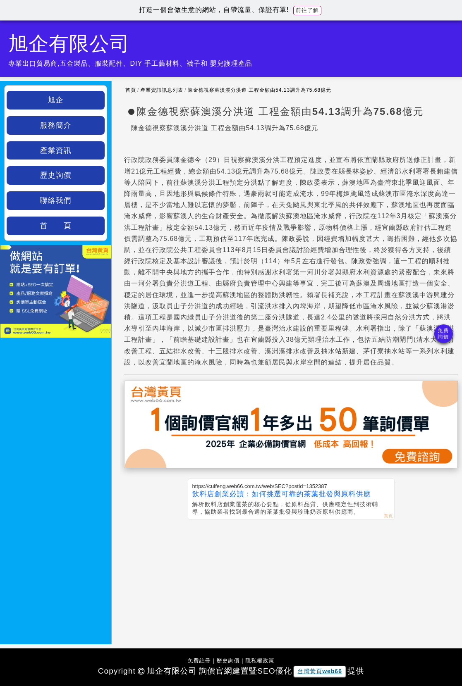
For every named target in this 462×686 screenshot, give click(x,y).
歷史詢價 (56, 175)
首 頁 (56, 226)
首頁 (130, 90)
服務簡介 (56, 125)
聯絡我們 (56, 200)
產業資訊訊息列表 (161, 90)
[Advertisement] (291, 582)
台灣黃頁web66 (319, 671)
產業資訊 (56, 150)
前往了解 (307, 10)
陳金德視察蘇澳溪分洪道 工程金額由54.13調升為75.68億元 (259, 90)
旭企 (56, 100)
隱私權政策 (259, 660)
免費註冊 (199, 660)
